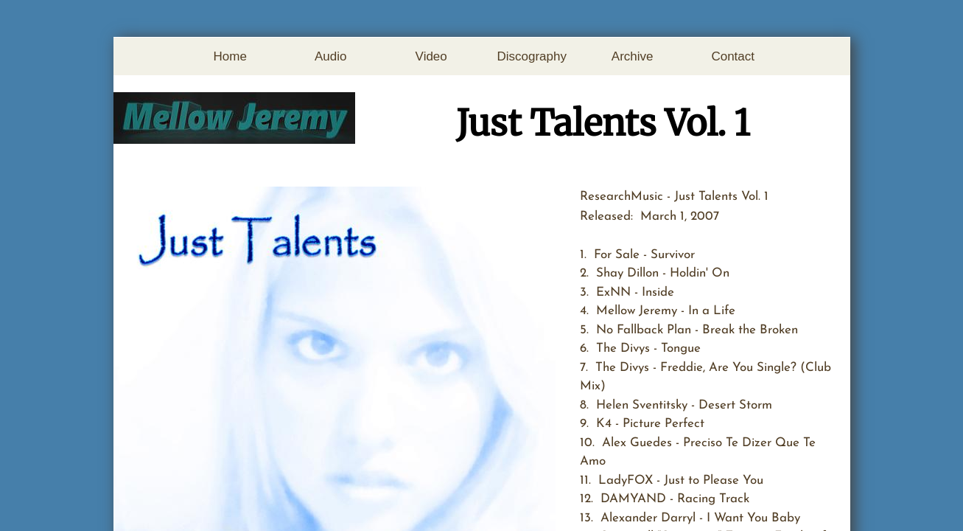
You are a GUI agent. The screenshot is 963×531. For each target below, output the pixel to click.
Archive (633, 56)
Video (431, 56)
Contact (732, 56)
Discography (532, 56)
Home (230, 56)
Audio (330, 56)
